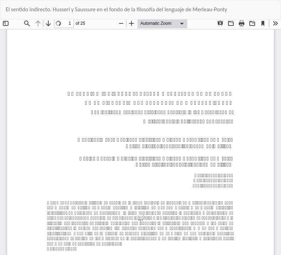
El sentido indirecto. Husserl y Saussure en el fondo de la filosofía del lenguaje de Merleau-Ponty (116, 9)
